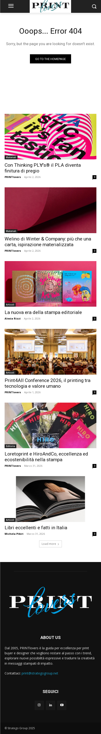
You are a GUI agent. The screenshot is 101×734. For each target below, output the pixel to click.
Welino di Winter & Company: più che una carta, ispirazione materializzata (48, 241)
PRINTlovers (13, 177)
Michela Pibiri (14, 533)
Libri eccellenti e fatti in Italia (36, 527)
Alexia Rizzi (13, 318)
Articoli (10, 304)
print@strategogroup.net (40, 673)
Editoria (10, 446)
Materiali (11, 157)
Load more (50, 544)
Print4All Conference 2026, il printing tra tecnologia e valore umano (47, 383)
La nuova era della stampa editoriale (43, 312)
